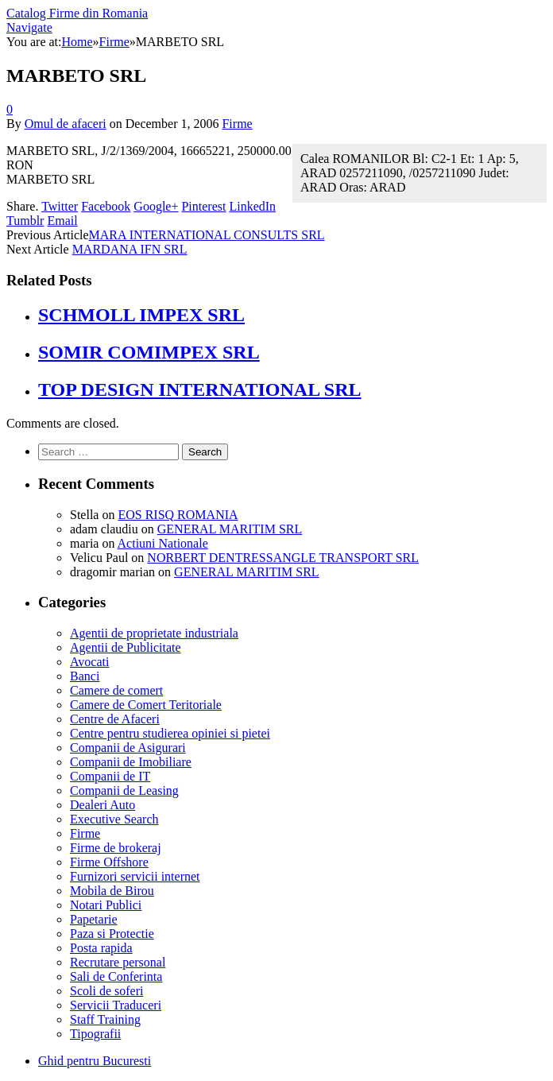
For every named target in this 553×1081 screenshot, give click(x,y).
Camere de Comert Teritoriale (146, 704)
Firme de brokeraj (115, 847)
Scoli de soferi (106, 991)
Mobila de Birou (112, 890)
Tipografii (95, 1033)
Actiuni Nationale (163, 543)
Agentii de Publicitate (125, 647)
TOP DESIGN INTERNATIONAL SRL (200, 389)
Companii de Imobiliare (130, 762)
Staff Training (105, 1019)
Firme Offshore (109, 862)
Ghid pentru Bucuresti (94, 1060)
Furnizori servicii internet (135, 876)
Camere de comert (116, 690)
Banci (84, 676)
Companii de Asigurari (128, 747)
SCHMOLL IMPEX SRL (141, 314)
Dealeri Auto (102, 805)
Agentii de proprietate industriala (154, 633)
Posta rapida (101, 948)
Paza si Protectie (112, 933)
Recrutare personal (117, 962)
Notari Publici (105, 905)
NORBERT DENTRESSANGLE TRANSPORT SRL (283, 557)
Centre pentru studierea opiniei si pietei (170, 733)
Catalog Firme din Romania (77, 13)
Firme (237, 123)
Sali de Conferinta (116, 976)
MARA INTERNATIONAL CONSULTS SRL (207, 235)
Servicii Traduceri (115, 1005)
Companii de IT (110, 776)
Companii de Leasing (124, 790)
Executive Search (114, 819)
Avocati (89, 661)
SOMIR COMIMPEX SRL (149, 352)
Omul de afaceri (65, 123)
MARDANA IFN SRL (130, 249)
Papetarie (94, 919)
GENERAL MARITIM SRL (230, 529)
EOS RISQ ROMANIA (178, 514)
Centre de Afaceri (115, 719)
